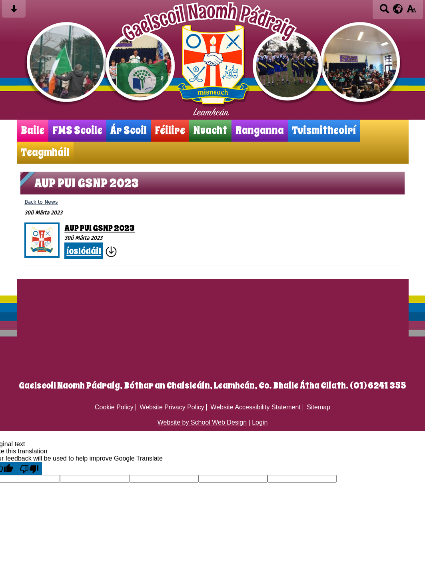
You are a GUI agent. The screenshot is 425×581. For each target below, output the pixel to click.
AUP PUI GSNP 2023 (99, 228)
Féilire (170, 130)
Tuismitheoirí (324, 130)
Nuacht (210, 130)
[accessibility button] (411, 11)
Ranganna (259, 130)
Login (259, 422)
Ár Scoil (128, 130)
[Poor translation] (29, 468)
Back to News (41, 201)
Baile (32, 130)
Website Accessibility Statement (255, 407)
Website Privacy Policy (172, 407)
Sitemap (318, 407)
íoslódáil (83, 250)
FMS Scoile (77, 130)
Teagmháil (45, 152)
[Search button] (384, 11)
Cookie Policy (114, 407)
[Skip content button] (14, 11)
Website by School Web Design (202, 422)
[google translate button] (398, 9)
